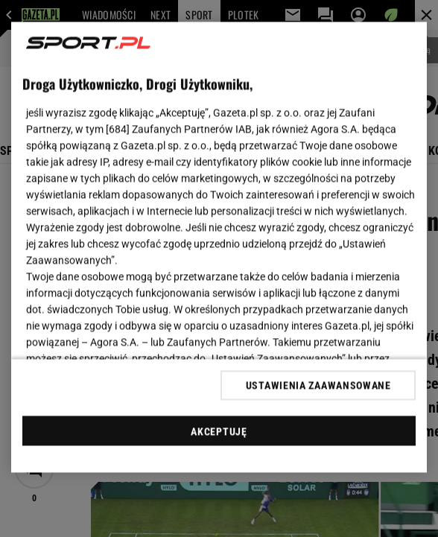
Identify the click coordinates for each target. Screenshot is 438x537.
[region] (219, 247)
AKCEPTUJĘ (219, 431)
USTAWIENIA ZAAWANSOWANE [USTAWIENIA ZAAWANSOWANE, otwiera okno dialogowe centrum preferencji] (318, 385)
